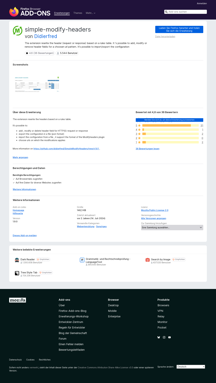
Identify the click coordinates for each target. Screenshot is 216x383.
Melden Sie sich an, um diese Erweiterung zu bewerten (169, 120)
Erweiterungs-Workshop (73, 316)
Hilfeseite (18, 213)
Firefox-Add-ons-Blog (72, 310)
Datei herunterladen (165, 36)
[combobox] (185, 12)
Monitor (162, 322)
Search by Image (160, 259)
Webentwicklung (85, 226)
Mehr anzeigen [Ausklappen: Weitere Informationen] (20, 157)
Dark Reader (28, 259)
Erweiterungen (62, 12)
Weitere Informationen (24, 189)
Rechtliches (45, 359)
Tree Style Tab (29, 272)
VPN (160, 310)
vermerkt (33, 367)
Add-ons (64, 299)
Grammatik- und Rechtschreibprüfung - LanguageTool (108, 260)
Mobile (112, 310)
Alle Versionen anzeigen (153, 218)
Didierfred (45, 36)
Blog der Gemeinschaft (73, 333)
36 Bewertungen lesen (147, 148)
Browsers (163, 305)
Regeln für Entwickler (72, 327)
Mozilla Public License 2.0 (154, 210)
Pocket (162, 327)
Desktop (113, 305)
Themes (77, 12)
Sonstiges (101, 226)
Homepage (18, 210)
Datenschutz (15, 359)
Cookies (30, 359)
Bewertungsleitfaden (72, 349)
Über (62, 305)
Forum (62, 338)
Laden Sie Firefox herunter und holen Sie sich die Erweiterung (179, 29)
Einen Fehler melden (71, 344)
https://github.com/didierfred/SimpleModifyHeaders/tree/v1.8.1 (66, 148)
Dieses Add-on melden (25, 235)
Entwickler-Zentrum (71, 322)
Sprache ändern (166, 366)
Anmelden (202, 3)
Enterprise (114, 316)
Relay (161, 316)
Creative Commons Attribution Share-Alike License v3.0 (105, 367)
